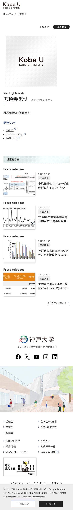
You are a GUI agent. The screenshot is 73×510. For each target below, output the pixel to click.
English (61, 26)
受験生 (9, 421)
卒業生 (9, 427)
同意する (51, 503)
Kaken (10, 130)
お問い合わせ (13, 440)
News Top (8, 14)
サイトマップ (57, 483)
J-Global (11, 138)
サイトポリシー (41, 483)
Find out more (57, 302)
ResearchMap (14, 134)
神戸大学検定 (48, 452)
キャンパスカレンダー (17, 452)
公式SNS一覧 (48, 446)
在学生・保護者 (49, 421)
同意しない (23, 503)
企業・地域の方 (49, 427)
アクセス (45, 440)
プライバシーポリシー (20, 483)
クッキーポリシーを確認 (34, 496)
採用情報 (11, 446)
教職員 (9, 432)
